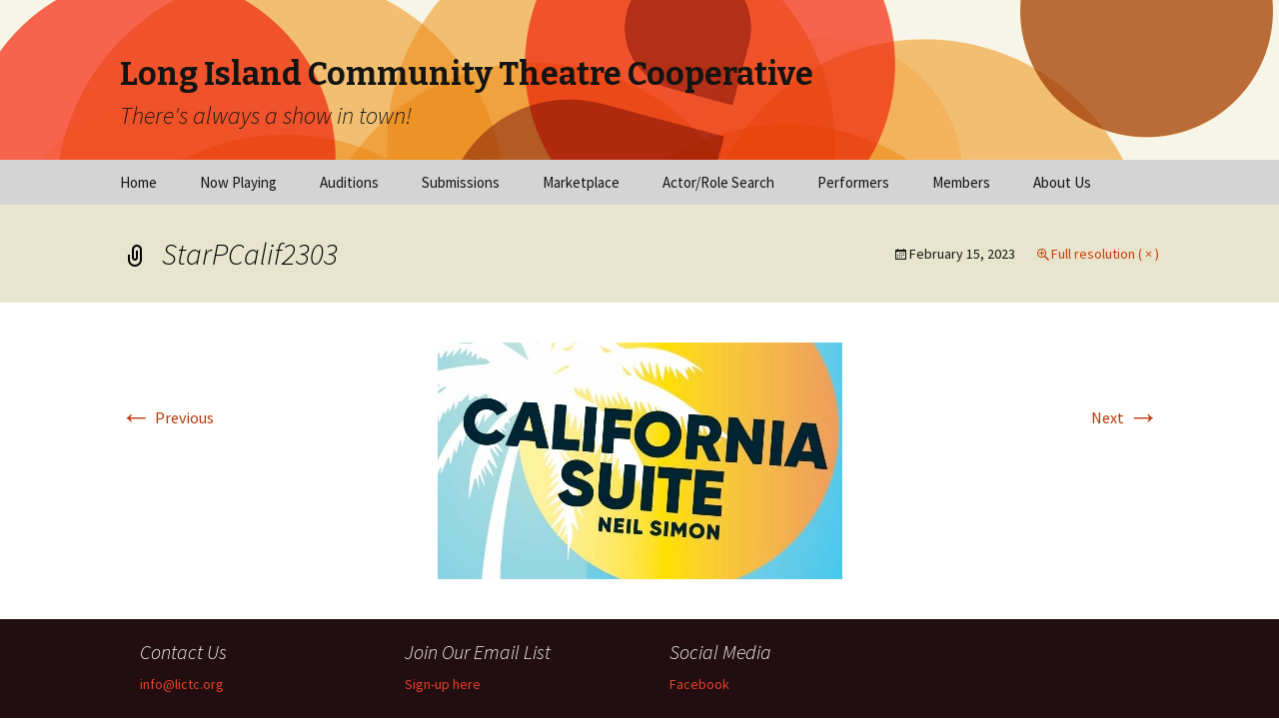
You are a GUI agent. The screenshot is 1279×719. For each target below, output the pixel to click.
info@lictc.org (182, 684)
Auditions (349, 182)
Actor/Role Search (718, 182)
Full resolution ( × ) (1105, 254)
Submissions (461, 182)
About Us (1062, 182)
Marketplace (581, 182)
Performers (853, 182)
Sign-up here (443, 684)
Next (1125, 417)
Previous (167, 417)
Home (138, 182)
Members (961, 182)
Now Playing (238, 182)
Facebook (699, 684)
